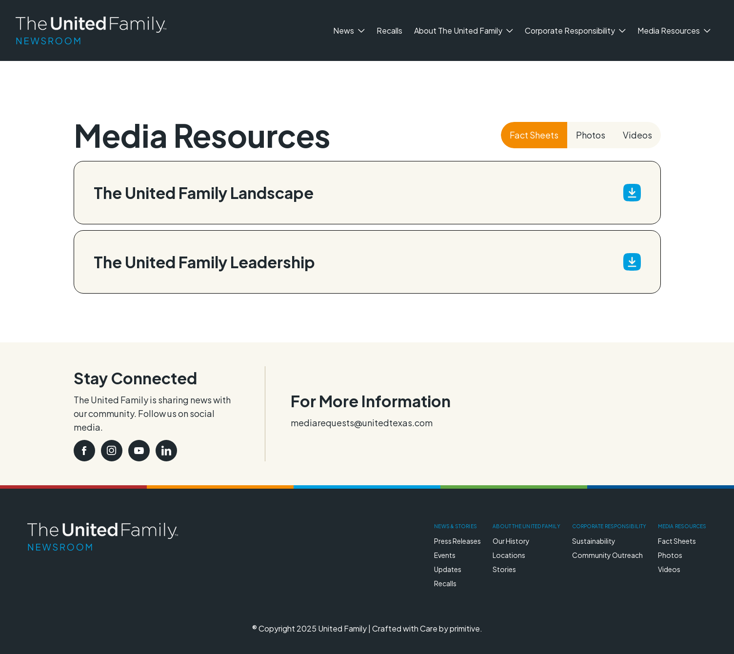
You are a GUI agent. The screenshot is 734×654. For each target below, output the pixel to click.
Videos (637, 134)
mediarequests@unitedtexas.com (362, 422)
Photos (590, 134)
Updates (447, 569)
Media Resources (674, 30)
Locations (509, 555)
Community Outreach (607, 555)
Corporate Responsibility (575, 30)
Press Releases (457, 540)
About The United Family (463, 30)
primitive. (466, 628)
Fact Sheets (534, 134)
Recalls (389, 30)
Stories (504, 569)
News (349, 30)
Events (445, 555)
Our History (511, 540)
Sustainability (593, 540)
